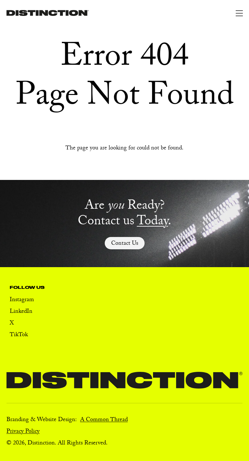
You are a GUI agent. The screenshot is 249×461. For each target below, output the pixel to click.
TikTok (19, 335)
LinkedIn (21, 312)
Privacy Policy (23, 432)
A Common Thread (104, 420)
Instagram (22, 300)
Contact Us (124, 244)
